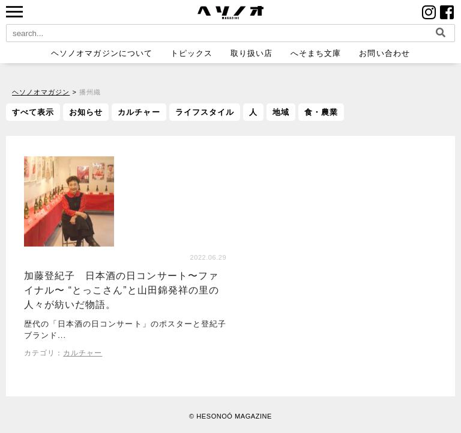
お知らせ (86, 112)
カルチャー (139, 112)
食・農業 (321, 112)
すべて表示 (33, 112)
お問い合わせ (384, 53)
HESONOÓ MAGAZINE (234, 416)
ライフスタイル (204, 112)
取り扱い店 (251, 53)
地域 (281, 112)
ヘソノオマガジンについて (101, 53)
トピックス (191, 53)
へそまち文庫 (316, 53)
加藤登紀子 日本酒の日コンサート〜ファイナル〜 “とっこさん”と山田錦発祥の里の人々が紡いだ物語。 (121, 290)
